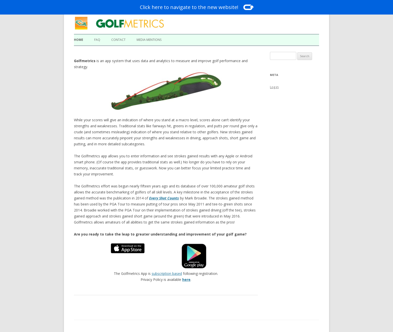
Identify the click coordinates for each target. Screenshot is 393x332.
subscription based (167, 273)
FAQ (97, 40)
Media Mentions (149, 40)
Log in (274, 87)
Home (78, 40)
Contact (118, 40)
